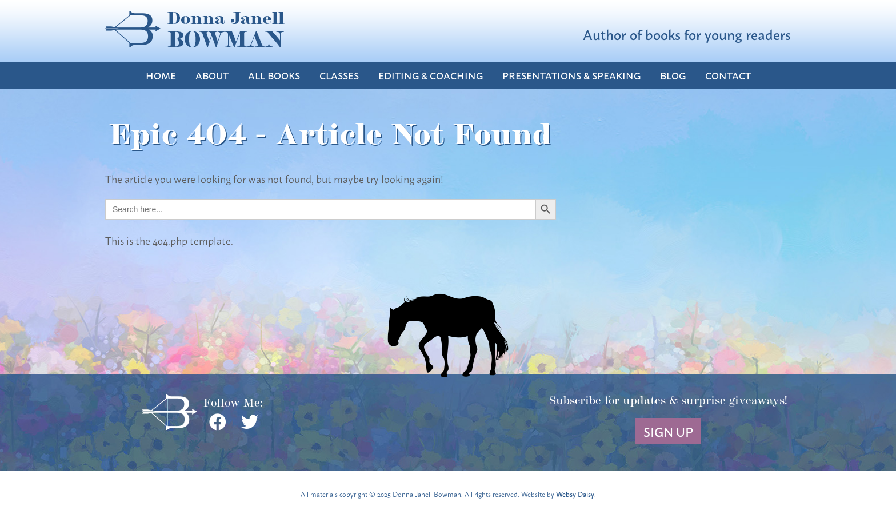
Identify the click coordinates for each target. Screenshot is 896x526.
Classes (339, 75)
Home (161, 75)
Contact (728, 75)
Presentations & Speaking (571, 75)
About (212, 75)
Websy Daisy (575, 493)
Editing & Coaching (430, 75)
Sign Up (668, 431)
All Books (274, 75)
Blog (673, 75)
